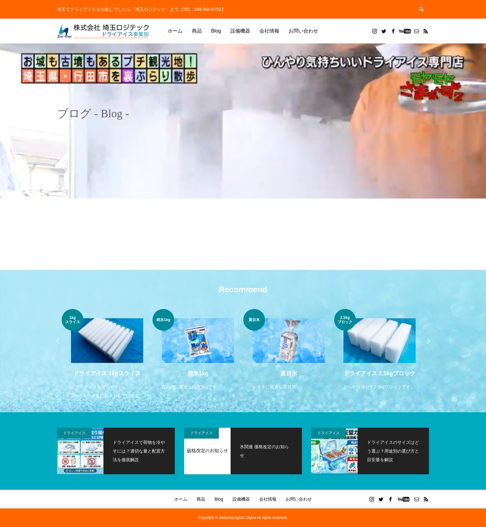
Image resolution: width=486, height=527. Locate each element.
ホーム (175, 30)
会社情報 (269, 30)
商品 (197, 30)
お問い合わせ (303, 30)
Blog (216, 30)
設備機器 (240, 30)
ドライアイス (74, 433)
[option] (107, 354)
